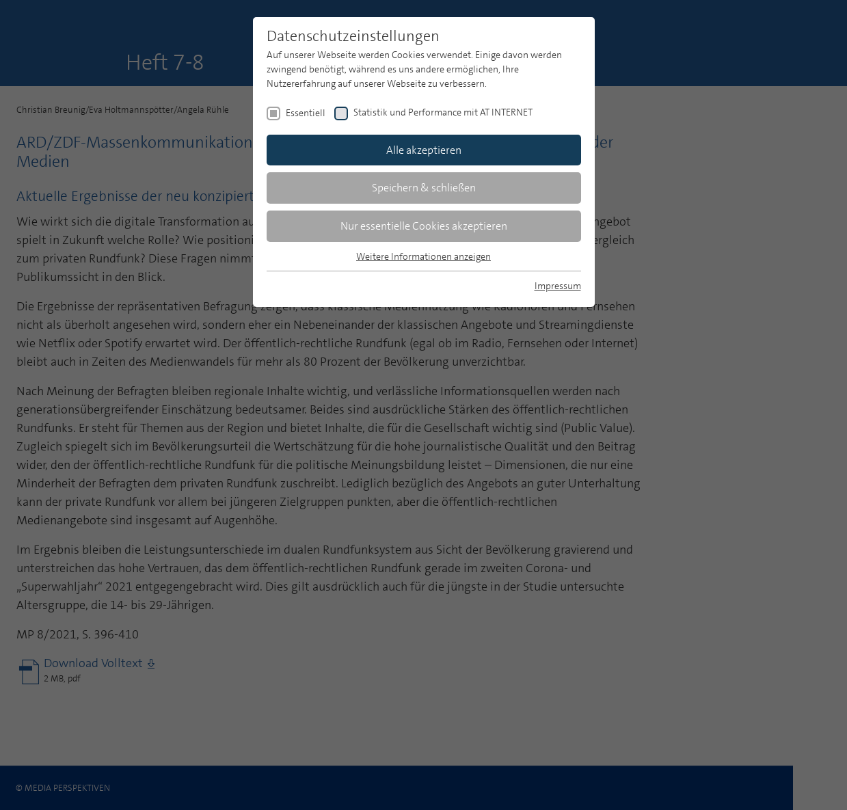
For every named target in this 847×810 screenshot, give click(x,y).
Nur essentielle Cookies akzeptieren (423, 226)
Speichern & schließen (424, 187)
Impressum (558, 286)
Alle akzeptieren (423, 150)
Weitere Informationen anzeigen (423, 256)
